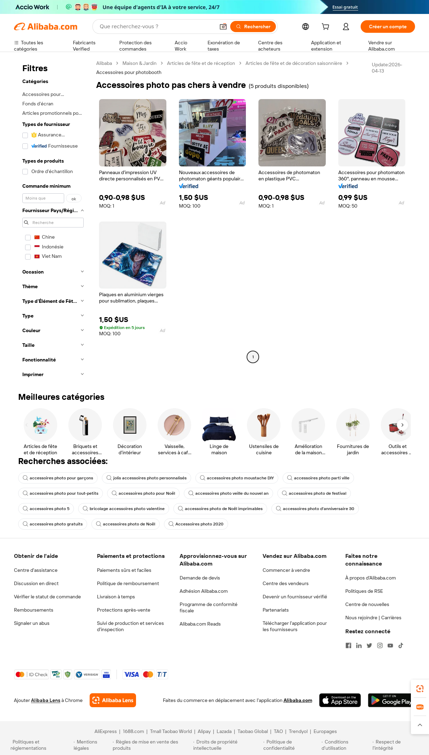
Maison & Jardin (139, 63)
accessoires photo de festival (314, 493)
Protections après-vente (123, 610)
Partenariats (276, 610)
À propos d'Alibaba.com (370, 578)
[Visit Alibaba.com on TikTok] (401, 645)
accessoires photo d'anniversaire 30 (315, 508)
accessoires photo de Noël (125, 524)
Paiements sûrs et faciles (124, 570)
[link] (420, 689)
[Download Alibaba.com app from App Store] (340, 700)
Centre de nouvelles (367, 604)
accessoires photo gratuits (53, 524)
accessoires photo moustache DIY (237, 478)
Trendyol (298, 731)
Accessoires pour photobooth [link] (128, 72)
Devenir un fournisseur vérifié (295, 596)
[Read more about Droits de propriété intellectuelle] (227, 745)
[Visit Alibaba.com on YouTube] (390, 645)
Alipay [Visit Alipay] (204, 731)
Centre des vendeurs (286, 583)
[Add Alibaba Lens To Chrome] (113, 700)
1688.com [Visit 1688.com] (133, 731)
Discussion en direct (36, 583)
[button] (223, 26)
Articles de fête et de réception (201, 63)
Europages (325, 731)
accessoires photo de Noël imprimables (220, 508)
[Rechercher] (253, 26)
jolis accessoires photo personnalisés (146, 478)
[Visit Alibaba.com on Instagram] (380, 645)
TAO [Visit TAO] (278, 731)
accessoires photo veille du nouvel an (228, 493)
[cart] (327, 27)
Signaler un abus (32, 623)
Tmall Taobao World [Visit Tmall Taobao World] (171, 731)
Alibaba (104, 63)
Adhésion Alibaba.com (204, 591)
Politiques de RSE (364, 591)
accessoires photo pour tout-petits (60, 493)
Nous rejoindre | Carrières (373, 617)
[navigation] (53, 221)
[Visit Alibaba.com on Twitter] (369, 645)
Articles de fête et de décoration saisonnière (294, 63)
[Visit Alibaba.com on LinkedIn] (359, 645)
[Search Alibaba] (156, 26)
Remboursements (33, 610)
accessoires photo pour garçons (58, 478)
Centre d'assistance (36, 570)
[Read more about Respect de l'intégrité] (395, 745)
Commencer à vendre (286, 570)
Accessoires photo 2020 (196, 524)
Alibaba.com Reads (200, 624)
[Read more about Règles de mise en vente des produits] (152, 745)
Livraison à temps (116, 596)
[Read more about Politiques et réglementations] (41, 745)
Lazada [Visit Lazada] (224, 731)
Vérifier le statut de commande (47, 596)
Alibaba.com (298, 700)
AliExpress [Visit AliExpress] (106, 731)
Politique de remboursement (128, 583)
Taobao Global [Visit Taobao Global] (253, 731)
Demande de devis (200, 578)
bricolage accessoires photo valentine (124, 508)
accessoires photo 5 (46, 508)
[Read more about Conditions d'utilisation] (346, 745)
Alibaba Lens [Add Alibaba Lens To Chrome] (45, 700)
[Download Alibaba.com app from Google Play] (391, 700)
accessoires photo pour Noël (143, 493)
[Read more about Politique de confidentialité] (291, 745)
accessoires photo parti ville (318, 478)
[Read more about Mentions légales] (92, 745)
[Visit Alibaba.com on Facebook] (348, 645)
